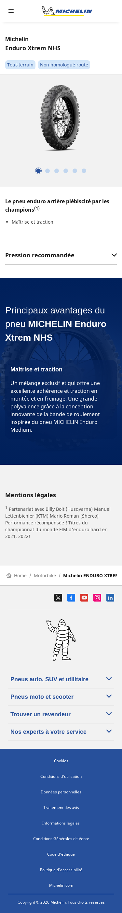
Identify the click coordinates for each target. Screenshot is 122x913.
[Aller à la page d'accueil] (67, 11)
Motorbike (45, 575)
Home (16, 575)
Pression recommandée (61, 255)
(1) (37, 208)
